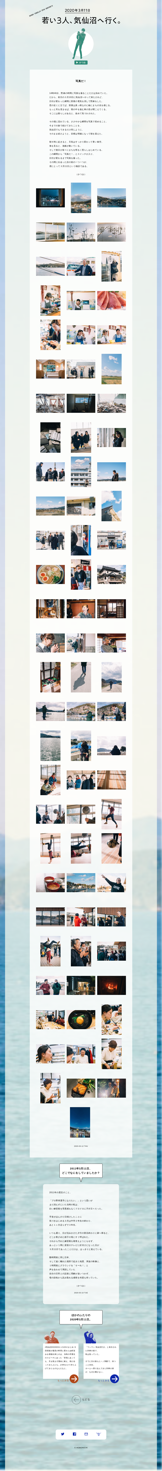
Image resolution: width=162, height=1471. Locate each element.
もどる (86, 1399)
